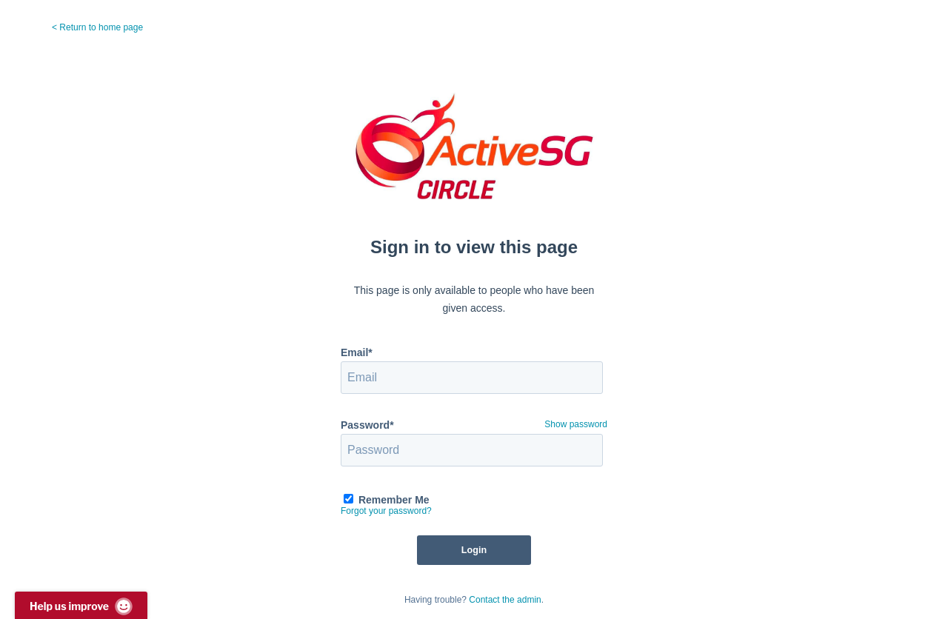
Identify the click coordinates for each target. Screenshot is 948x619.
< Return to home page (97, 27)
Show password (575, 424)
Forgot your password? (386, 511)
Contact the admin (505, 600)
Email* (357, 352)
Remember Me (394, 500)
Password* (367, 425)
